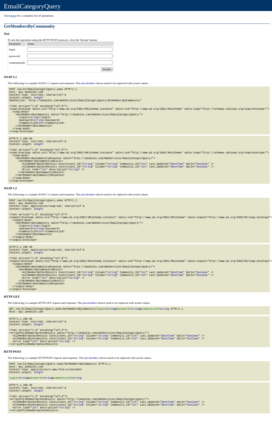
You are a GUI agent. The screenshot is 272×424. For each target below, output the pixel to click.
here (13, 15)
